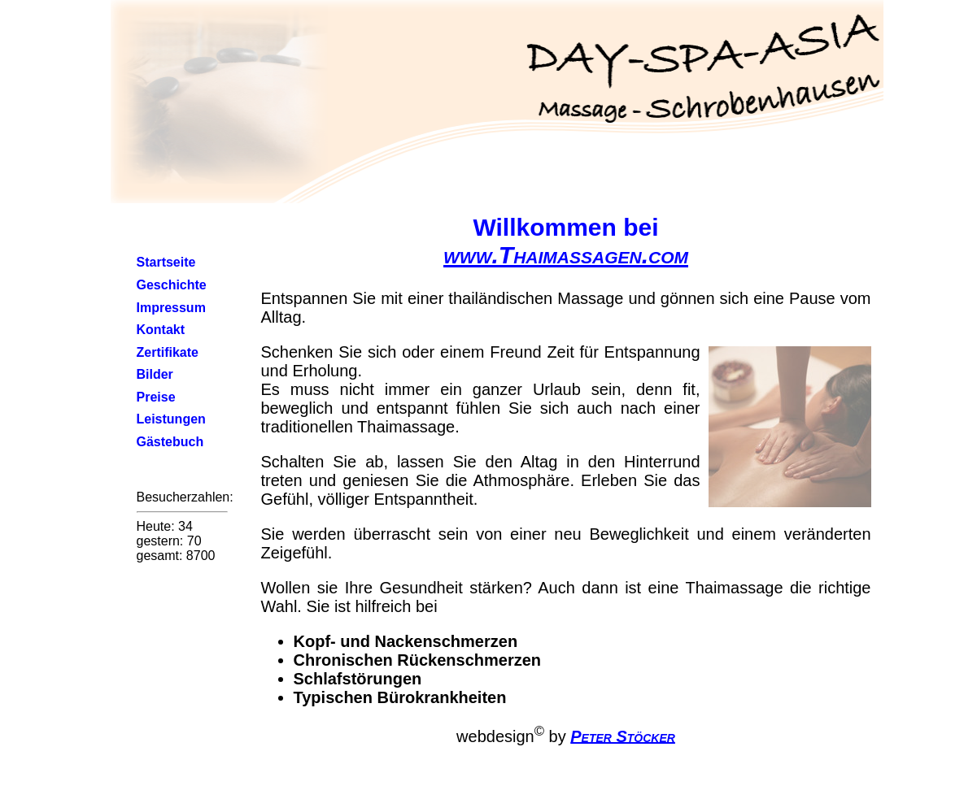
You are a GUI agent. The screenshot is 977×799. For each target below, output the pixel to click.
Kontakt (161, 330)
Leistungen (171, 419)
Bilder (155, 374)
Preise (156, 397)
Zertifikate (167, 352)
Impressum (171, 308)
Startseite (166, 262)
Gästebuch (170, 442)
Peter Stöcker (622, 736)
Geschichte (172, 285)
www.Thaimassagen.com (565, 254)
